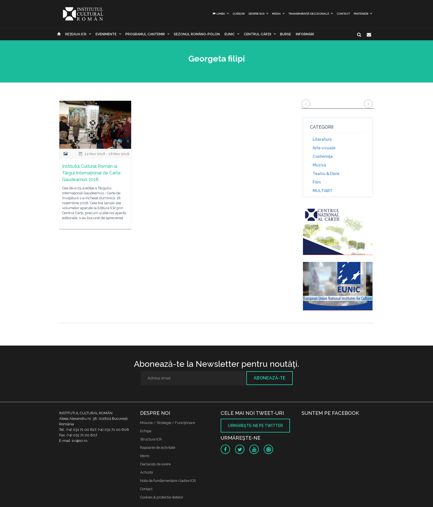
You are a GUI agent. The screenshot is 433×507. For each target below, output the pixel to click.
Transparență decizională (308, 13)
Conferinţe (323, 156)
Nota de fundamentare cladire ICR (168, 481)
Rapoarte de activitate (157, 447)
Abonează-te (270, 378)
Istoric (145, 456)
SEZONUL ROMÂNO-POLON (197, 34)
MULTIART (322, 191)
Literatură (322, 139)
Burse (285, 34)
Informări (305, 34)
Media (276, 13)
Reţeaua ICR (75, 34)
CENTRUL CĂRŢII (257, 34)
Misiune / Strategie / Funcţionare (167, 423)
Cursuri (239, 13)
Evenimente (106, 34)
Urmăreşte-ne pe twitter (255, 425)
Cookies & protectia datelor (161, 497)
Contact (343, 13)
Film (317, 182)
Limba (218, 13)
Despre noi (257, 13)
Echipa (145, 431)
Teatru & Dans (326, 173)
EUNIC (230, 34)
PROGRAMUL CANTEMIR (145, 34)
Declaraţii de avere (155, 464)
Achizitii (146, 472)
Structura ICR (151, 439)
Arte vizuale (324, 148)
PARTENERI (361, 13)
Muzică (319, 165)
